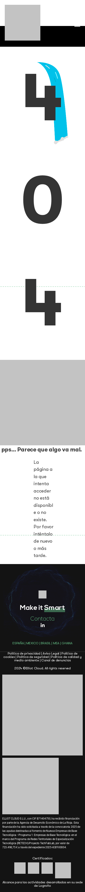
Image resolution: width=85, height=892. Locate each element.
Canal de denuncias (56, 660)
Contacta (42, 619)
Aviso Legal (51, 653)
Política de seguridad (33, 657)
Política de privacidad (24, 653)
